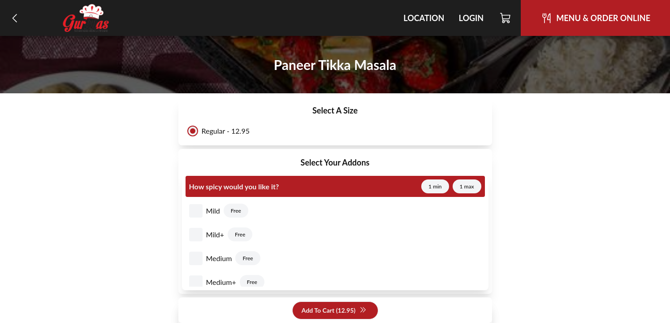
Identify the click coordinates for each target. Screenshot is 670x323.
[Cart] (506, 18)
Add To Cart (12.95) (334, 310)
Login (471, 18)
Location (423, 18)
